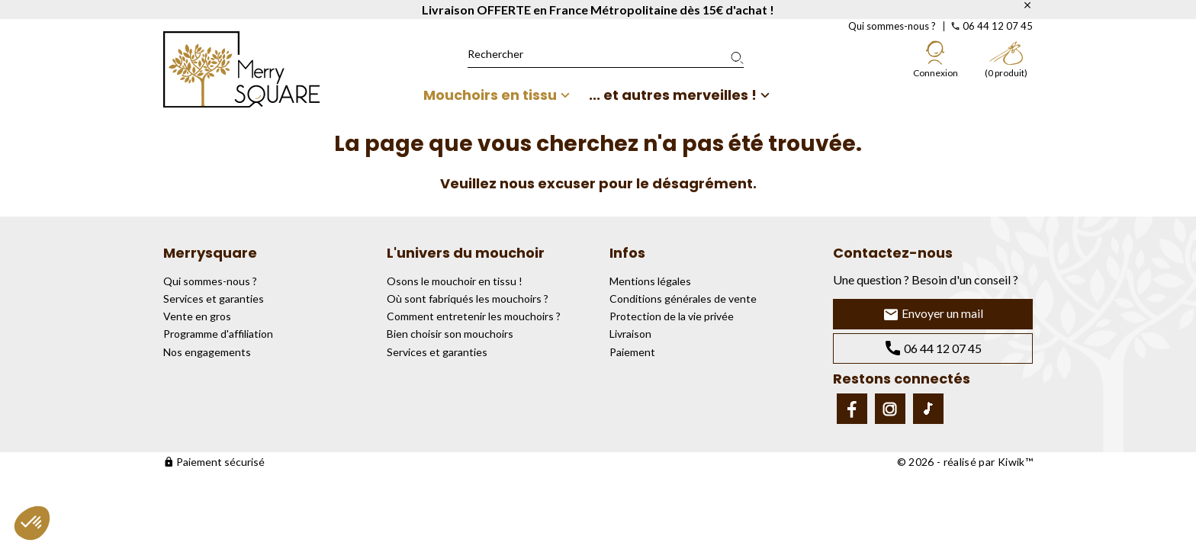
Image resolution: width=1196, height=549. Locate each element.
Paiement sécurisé (214, 461)
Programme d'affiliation (218, 333)
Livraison (630, 333)
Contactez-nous (893, 252)
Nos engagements (207, 351)
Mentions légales (650, 280)
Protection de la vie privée (671, 316)
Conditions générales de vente (683, 298)
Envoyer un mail (933, 314)
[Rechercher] (606, 54)
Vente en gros (197, 316)
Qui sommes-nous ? (892, 26)
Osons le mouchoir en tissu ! (454, 280)
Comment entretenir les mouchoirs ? (474, 316)
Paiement (632, 351)
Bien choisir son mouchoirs (450, 333)
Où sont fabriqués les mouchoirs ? (467, 298)
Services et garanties (213, 298)
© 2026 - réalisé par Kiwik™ (965, 461)
